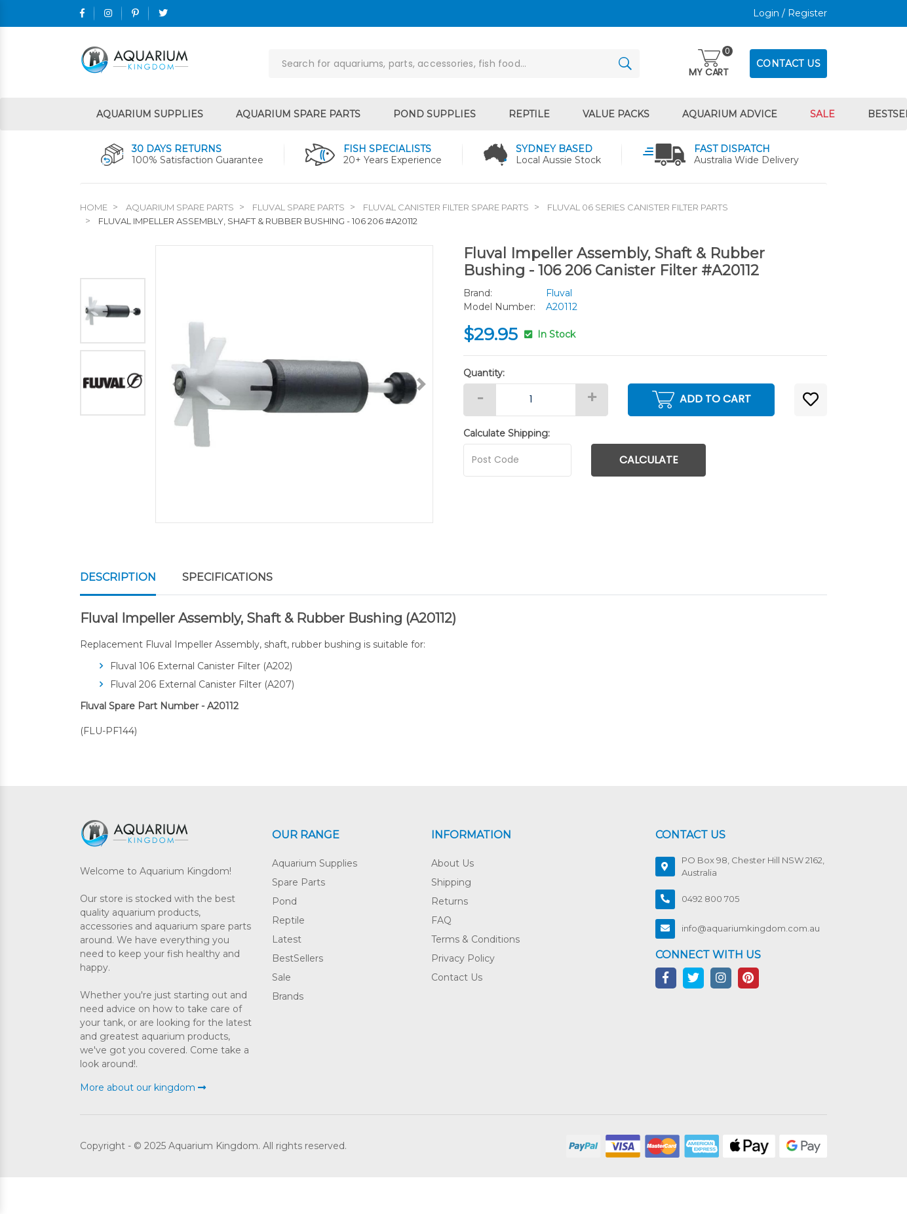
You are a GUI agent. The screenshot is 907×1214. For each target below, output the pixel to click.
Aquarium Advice (729, 114)
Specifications (227, 577)
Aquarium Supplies (149, 114)
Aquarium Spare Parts (298, 114)
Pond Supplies (434, 114)
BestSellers (297, 958)
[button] (810, 399)
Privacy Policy (463, 958)
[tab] (131, 578)
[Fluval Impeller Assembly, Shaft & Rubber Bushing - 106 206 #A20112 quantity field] (535, 399)
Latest (286, 939)
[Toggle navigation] (709, 64)
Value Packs (616, 114)
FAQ (441, 920)
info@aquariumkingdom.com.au (751, 928)
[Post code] (517, 460)
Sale (822, 114)
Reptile (529, 114)
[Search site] (625, 63)
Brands (287, 996)
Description (118, 577)
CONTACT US (788, 63)
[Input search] (454, 63)
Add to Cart (701, 399)
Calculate (648, 459)
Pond (284, 901)
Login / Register (790, 13)
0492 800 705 (710, 898)
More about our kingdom (143, 1087)
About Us (452, 863)
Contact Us (456, 977)
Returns (449, 901)
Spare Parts (298, 882)
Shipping (451, 882)
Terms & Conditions (475, 939)
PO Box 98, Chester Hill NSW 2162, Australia (753, 866)
